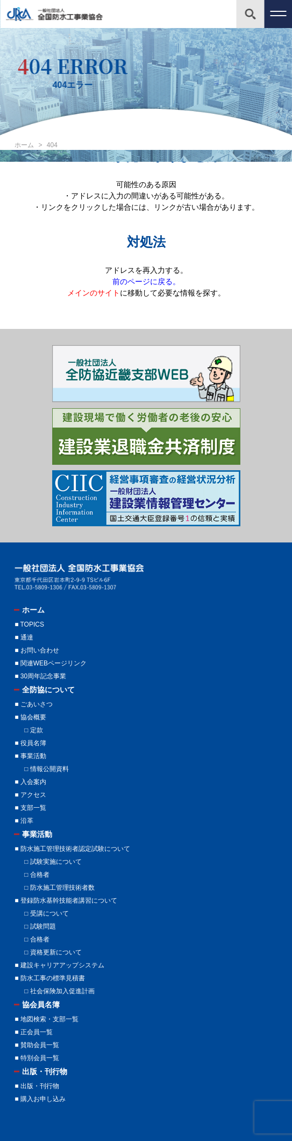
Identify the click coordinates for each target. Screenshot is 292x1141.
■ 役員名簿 (30, 743)
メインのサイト (93, 292)
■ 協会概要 (30, 717)
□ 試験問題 (40, 926)
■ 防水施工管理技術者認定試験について (72, 849)
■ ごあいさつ (34, 704)
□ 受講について (46, 913)
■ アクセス (30, 795)
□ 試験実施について (53, 861)
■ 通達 (24, 637)
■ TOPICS (29, 624)
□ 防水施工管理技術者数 (59, 887)
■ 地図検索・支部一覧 (47, 1019)
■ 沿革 (24, 820)
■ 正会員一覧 (34, 1032)
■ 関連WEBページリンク (51, 663)
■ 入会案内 (30, 782)
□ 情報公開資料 (46, 769)
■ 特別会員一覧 (37, 1058)
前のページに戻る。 (146, 281)
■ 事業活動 (30, 756)
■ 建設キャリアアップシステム (59, 965)
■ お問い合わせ (37, 650)
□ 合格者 (36, 874)
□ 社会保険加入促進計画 (59, 991)
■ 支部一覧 (30, 808)
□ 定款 (33, 730)
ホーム (25, 145)
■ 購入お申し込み (40, 1099)
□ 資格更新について (53, 952)
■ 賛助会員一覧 (37, 1045)
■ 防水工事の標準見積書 (50, 978)
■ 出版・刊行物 (37, 1086)
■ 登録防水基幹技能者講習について (66, 900)
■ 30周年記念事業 (40, 676)
